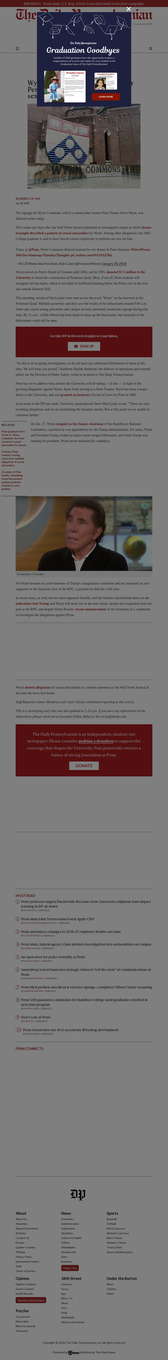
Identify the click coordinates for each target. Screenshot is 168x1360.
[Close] (128, 9)
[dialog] (84, 680)
